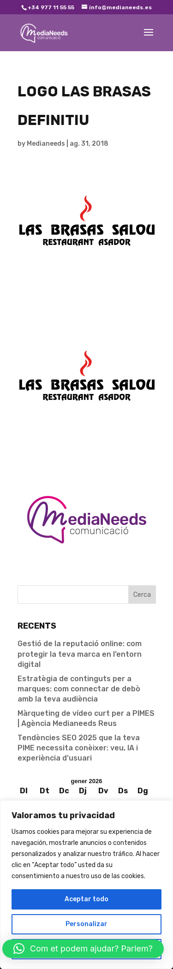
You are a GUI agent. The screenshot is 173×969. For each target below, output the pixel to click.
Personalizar (86, 924)
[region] (86, 884)
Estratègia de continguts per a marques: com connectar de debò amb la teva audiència (79, 689)
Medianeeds (46, 144)
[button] (83, 948)
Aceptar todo (86, 899)
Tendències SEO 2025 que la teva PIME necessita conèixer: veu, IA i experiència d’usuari (79, 748)
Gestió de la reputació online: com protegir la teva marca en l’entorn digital (80, 654)
